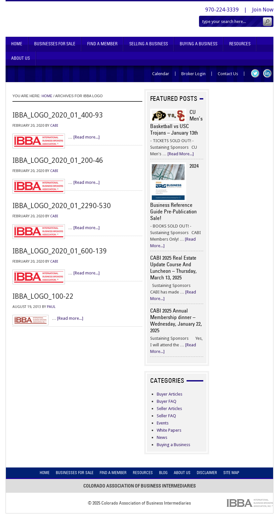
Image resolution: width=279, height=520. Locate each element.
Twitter (255, 73)
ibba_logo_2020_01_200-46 (57, 160)
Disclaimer (207, 472)
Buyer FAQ (166, 401)
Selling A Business (148, 44)
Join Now (262, 10)
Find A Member (102, 44)
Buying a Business (173, 444)
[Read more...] (86, 137)
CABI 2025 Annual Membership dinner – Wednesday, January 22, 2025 (176, 320)
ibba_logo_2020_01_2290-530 (61, 206)
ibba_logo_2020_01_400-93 (57, 115)
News (162, 437)
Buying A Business (198, 44)
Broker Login (193, 74)
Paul (51, 307)
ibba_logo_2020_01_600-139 (59, 251)
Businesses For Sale (54, 44)
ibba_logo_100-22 (42, 296)
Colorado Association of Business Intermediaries (75, 19)
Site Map (231, 472)
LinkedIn (267, 73)
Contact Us (228, 74)
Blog (163, 472)
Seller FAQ (166, 415)
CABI (54, 125)
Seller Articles (169, 408)
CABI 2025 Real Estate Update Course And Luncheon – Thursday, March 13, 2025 (173, 267)
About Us (20, 58)
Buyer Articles (169, 394)
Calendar (160, 74)
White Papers (169, 430)
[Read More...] (181, 153)
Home (16, 44)
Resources (239, 44)
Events (163, 423)
